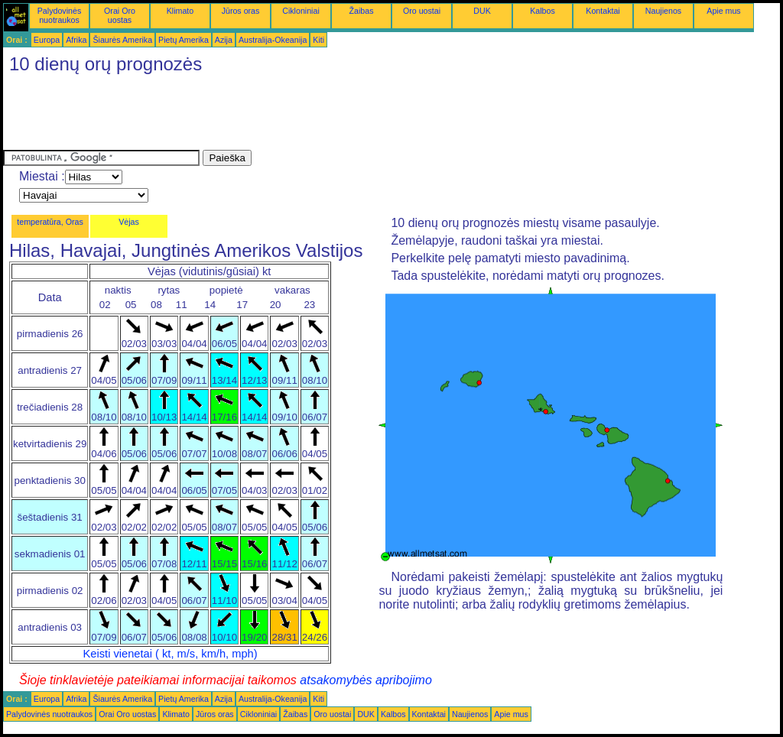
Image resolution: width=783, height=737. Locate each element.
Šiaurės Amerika (122, 39)
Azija (223, 39)
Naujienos (663, 10)
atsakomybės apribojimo (366, 680)
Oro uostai (421, 10)
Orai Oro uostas (119, 15)
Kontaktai (602, 10)
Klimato (180, 10)
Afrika (76, 39)
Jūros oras (241, 10)
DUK (482, 10)
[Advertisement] (281, 115)
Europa (47, 39)
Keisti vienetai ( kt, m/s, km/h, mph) (170, 654)
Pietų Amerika (183, 39)
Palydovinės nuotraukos (59, 15)
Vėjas (129, 221)
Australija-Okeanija (273, 39)
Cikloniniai (301, 10)
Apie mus (723, 10)
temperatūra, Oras (50, 221)
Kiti (318, 39)
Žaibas (361, 10)
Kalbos (542, 10)
